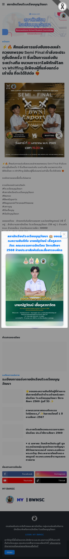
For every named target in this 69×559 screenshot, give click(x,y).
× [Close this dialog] (64, 234)
